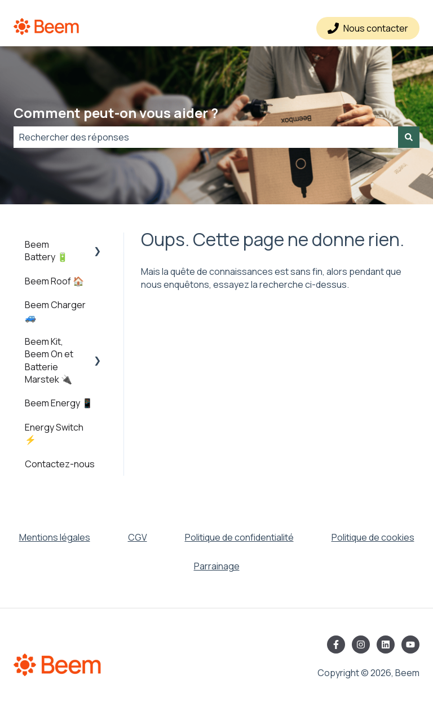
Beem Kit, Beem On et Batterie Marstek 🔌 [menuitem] (49, 360)
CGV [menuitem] (137, 537)
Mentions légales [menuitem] (54, 537)
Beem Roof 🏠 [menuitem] (54, 281)
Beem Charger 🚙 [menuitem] (55, 311)
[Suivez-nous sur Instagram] (361, 644)
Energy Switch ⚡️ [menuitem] (54, 433)
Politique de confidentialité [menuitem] (239, 537)
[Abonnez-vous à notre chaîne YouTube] (410, 644)
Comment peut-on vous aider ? (116, 112)
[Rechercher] (408, 137)
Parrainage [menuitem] (217, 566)
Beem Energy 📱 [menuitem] (59, 403)
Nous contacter (368, 28)
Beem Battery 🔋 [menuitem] (46, 250)
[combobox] (206, 137)
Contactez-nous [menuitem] (60, 464)
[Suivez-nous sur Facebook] (336, 644)
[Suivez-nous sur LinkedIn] (386, 644)
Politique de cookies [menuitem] (373, 537)
